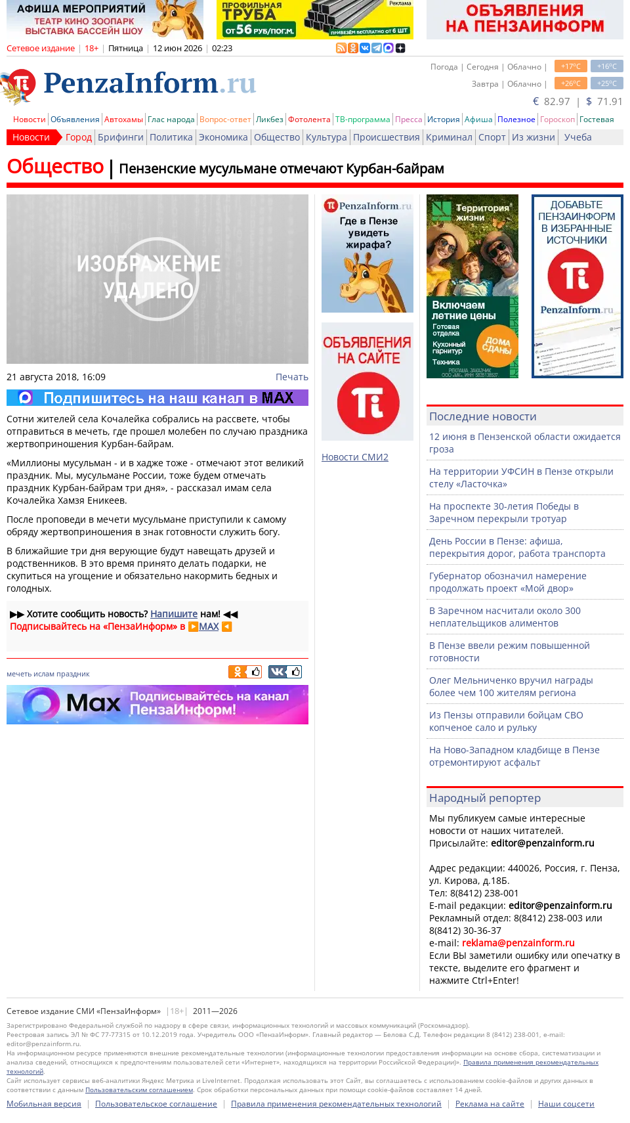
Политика (171, 137)
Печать (292, 376)
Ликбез (270, 119)
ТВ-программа (362, 119)
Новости (29, 119)
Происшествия (386, 137)
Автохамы (123, 119)
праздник (73, 673)
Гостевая (596, 119)
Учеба (578, 137)
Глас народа (171, 119)
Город (79, 137)
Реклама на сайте (489, 1103)
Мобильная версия (44, 1103)
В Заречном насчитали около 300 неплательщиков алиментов (505, 616)
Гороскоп (557, 119)
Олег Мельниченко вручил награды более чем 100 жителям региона (511, 686)
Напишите (174, 613)
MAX (209, 626)
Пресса (409, 119)
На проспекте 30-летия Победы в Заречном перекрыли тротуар (504, 512)
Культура (326, 137)
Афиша (479, 119)
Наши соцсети (566, 1103)
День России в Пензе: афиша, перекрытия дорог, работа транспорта (517, 547)
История (443, 119)
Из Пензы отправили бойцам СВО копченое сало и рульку (506, 721)
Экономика (223, 137)
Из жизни (533, 137)
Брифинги (121, 137)
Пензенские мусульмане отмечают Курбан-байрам (281, 168)
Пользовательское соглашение (156, 1103)
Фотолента (309, 119)
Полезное (516, 119)
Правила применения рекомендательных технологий (336, 1103)
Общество (277, 137)
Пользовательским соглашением (139, 1089)
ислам (43, 673)
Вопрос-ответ (225, 119)
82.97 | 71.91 (578, 101)
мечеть (19, 673)
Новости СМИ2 (355, 457)
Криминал (449, 137)
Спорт (492, 137)
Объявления (75, 119)
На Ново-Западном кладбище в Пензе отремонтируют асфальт (514, 755)
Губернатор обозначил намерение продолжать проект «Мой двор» (508, 581)
